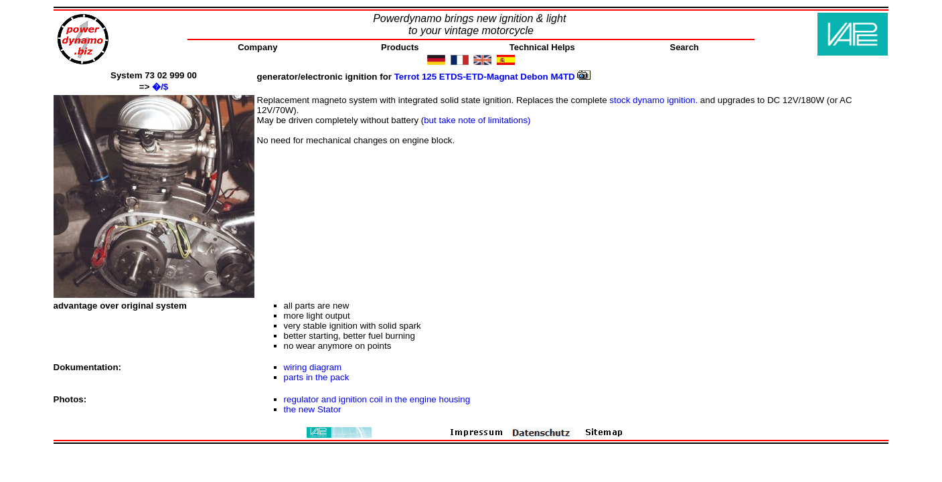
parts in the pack (316, 377)
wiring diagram (313, 367)
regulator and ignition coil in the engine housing (377, 399)
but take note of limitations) (477, 120)
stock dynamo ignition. (653, 100)
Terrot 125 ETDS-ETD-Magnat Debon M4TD (492, 77)
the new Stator (312, 409)
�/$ (160, 87)
